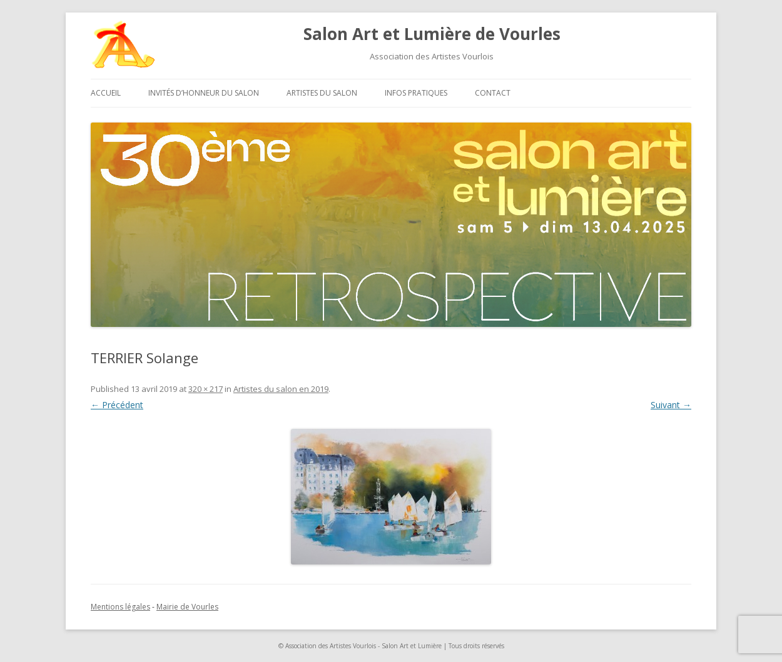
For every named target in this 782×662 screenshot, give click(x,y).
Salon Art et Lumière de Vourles (432, 34)
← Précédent (117, 405)
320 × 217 (205, 388)
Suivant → (671, 405)
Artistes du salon (322, 93)
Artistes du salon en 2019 (280, 388)
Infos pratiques (416, 93)
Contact (492, 93)
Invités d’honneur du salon (203, 93)
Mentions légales (120, 606)
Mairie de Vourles (187, 606)
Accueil (106, 93)
